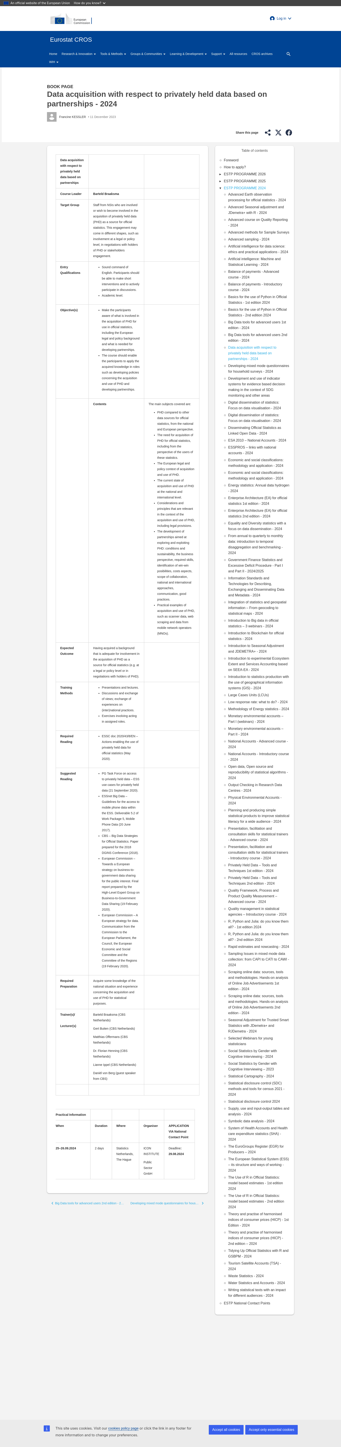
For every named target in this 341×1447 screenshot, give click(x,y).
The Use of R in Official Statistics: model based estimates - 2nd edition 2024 (256, 1201)
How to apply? (235, 167)
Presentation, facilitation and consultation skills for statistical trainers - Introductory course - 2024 (258, 852)
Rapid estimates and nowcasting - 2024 (258, 947)
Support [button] (218, 54)
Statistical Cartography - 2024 (251, 1076)
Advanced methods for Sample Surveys (258, 232)
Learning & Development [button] (188, 54)
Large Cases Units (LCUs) (248, 695)
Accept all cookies (226, 1430)
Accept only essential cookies (271, 1430)
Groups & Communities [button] (147, 54)
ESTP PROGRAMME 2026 (245, 174)
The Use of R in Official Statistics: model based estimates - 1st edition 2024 (255, 1183)
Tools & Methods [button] (113, 54)
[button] (280, 18)
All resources (238, 54)
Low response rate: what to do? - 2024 (258, 702)
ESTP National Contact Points (247, 1303)
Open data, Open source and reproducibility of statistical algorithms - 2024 (258, 772)
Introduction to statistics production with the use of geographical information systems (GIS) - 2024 (258, 682)
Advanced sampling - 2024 (248, 239)
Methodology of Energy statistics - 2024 (258, 709)
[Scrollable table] (127, 627)
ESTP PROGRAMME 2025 (245, 181)
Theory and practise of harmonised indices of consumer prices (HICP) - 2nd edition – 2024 (255, 1238)
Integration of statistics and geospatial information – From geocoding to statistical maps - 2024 (257, 607)
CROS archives (262, 54)
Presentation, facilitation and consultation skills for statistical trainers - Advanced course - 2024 (258, 834)
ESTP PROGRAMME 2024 (245, 188)
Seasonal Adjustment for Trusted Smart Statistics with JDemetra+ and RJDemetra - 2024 (258, 1025)
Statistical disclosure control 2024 (254, 1101)
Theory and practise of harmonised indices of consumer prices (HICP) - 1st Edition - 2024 (258, 1219)
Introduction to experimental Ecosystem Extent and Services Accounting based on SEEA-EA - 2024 (258, 664)
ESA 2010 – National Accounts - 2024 (257, 440)
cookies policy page (123, 1428)
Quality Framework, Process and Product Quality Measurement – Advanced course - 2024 (253, 896)
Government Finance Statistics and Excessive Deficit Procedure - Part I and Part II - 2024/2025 (255, 565)
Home (53, 54)
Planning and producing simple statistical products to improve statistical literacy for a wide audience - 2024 (258, 815)
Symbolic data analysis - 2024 (251, 1121)
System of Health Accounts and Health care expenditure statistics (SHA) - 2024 (258, 1133)
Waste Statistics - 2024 (246, 1276)
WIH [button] (54, 62)
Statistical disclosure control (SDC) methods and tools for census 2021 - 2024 (256, 1088)
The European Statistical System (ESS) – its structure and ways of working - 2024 (258, 1164)
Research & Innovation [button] (79, 54)
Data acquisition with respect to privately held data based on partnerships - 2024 (252, 353)
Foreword (231, 160)
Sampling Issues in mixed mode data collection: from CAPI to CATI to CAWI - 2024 (258, 959)
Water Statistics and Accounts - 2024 (256, 1283)
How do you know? (90, 3)
